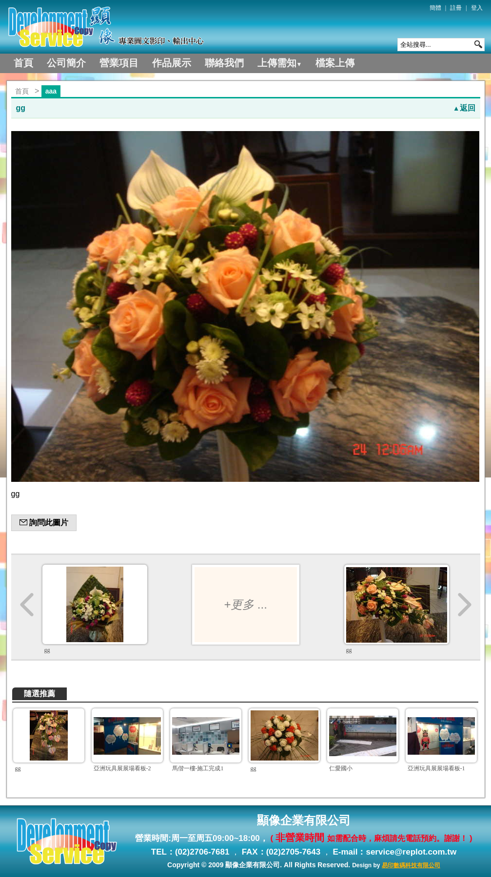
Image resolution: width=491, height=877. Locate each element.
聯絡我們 (224, 62)
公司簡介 (66, 62)
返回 (464, 108)
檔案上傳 (334, 62)
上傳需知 (279, 62)
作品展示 (171, 62)
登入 (477, 7)
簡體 (435, 7)
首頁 (23, 62)
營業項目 (118, 62)
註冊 (456, 7)
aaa (51, 91)
